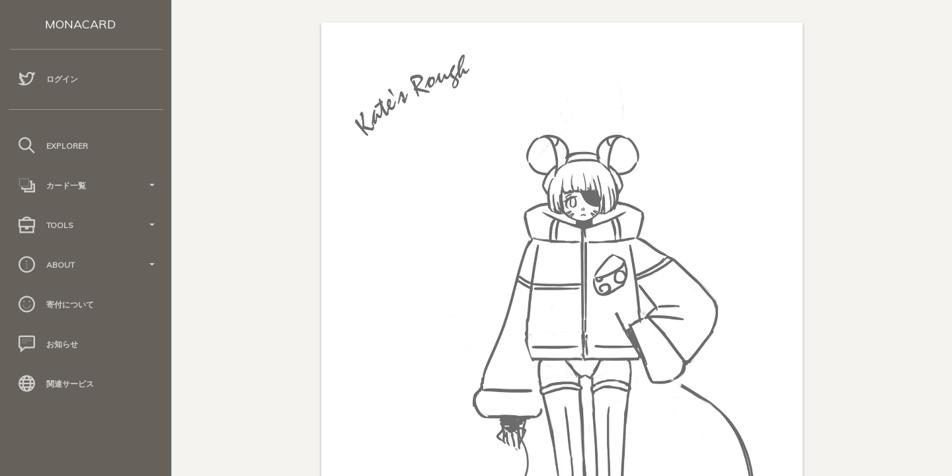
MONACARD (80, 24)
